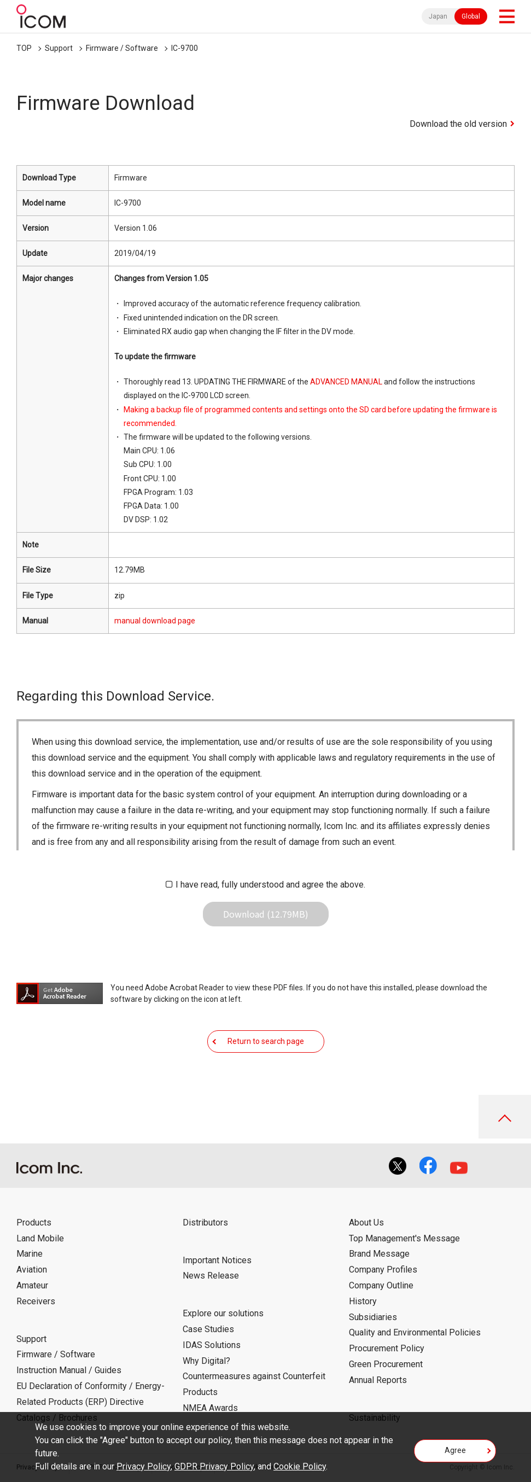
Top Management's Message (404, 1238)
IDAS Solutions (212, 1345)
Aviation (31, 1269)
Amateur (32, 1285)
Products (33, 1222)
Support (59, 48)
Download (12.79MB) (265, 913)
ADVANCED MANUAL (346, 381)
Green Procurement (386, 1364)
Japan (438, 16)
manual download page (154, 620)
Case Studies (208, 1329)
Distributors (205, 1222)
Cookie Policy (299, 1466)
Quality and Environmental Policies (415, 1332)
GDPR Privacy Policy (214, 1466)
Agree (455, 1450)
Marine (29, 1253)
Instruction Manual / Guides (68, 1370)
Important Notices (217, 1260)
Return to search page (265, 1041)
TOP (24, 48)
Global (471, 16)
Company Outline (381, 1285)
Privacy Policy (143, 1466)
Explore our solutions (223, 1313)
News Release (211, 1275)
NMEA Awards (210, 1408)
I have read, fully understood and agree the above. (270, 884)
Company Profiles (383, 1269)
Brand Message (379, 1253)
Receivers (35, 1301)
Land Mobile (40, 1238)
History (363, 1301)
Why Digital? (206, 1361)
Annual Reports (378, 1380)
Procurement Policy (386, 1348)
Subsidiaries (373, 1317)
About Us (366, 1222)
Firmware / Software (122, 48)
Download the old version (458, 124)
